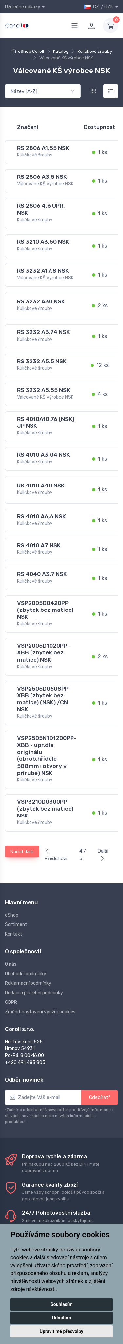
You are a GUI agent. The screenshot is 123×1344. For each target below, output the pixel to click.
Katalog (61, 51)
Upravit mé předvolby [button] (61, 1331)
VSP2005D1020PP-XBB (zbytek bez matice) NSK (43, 652)
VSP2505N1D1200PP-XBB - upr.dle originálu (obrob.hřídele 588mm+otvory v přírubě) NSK (46, 755)
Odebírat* (100, 1097)
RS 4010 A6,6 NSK (41, 516)
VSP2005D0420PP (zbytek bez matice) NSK (45, 610)
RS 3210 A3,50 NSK (43, 241)
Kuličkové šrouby (95, 51)
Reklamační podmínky (28, 983)
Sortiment (16, 924)
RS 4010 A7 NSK (39, 545)
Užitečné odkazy (22, 7)
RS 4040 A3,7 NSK (42, 574)
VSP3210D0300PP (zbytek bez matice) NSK (45, 808)
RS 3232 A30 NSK (41, 301)
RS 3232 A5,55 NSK (43, 390)
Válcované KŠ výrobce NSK (45, 184)
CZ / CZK (99, 7)
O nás (10, 964)
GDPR (11, 1002)
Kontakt (13, 934)
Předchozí (55, 855)
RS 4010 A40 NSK (41, 485)
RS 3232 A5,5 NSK (42, 361)
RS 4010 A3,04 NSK (43, 454)
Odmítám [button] (61, 1317)
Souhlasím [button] (61, 1304)
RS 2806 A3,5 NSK (42, 177)
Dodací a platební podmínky (34, 993)
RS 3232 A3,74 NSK (43, 332)
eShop (11, 915)
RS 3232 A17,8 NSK (43, 270)
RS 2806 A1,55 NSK (43, 148)
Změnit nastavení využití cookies (40, 1012)
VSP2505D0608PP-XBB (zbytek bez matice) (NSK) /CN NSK (44, 699)
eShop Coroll (31, 51)
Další (102, 854)
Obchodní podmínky (25, 974)
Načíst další (22, 851)
